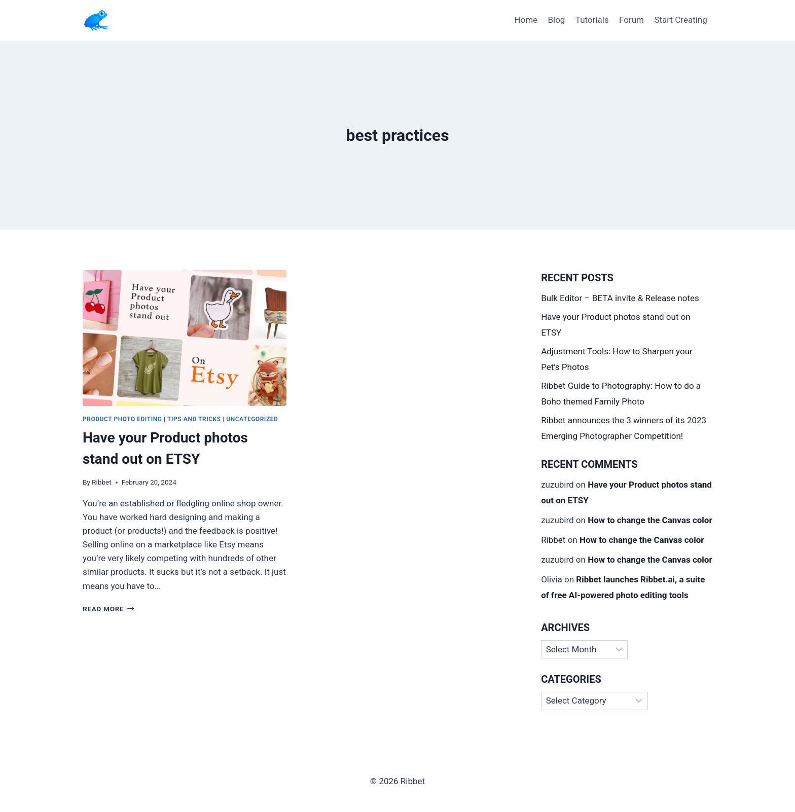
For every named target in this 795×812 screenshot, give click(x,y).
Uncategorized (252, 419)
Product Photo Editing (122, 419)
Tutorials (592, 20)
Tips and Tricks (194, 419)
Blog (556, 20)
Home (525, 20)
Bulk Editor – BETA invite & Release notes (620, 298)
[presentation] (184, 338)
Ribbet (102, 482)
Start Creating (680, 20)
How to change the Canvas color (650, 520)
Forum (631, 20)
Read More (108, 609)
